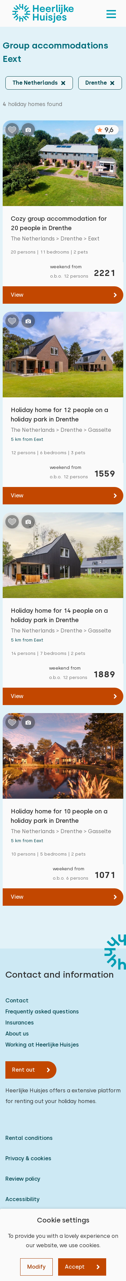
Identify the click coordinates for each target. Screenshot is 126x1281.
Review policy (22, 1179)
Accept (75, 1267)
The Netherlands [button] (35, 83)
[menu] (111, 13)
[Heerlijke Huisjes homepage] (43, 13)
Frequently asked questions (42, 1011)
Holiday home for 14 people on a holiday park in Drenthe (59, 615)
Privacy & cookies (28, 1158)
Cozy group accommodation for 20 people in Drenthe (59, 223)
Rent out (23, 1070)
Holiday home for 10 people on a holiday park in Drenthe (59, 816)
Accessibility (22, 1199)
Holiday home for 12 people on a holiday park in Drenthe (59, 414)
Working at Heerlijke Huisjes (42, 1045)
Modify (36, 1267)
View (17, 295)
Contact (17, 1000)
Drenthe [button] (96, 83)
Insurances (19, 1022)
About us (17, 1033)
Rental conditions (29, 1138)
